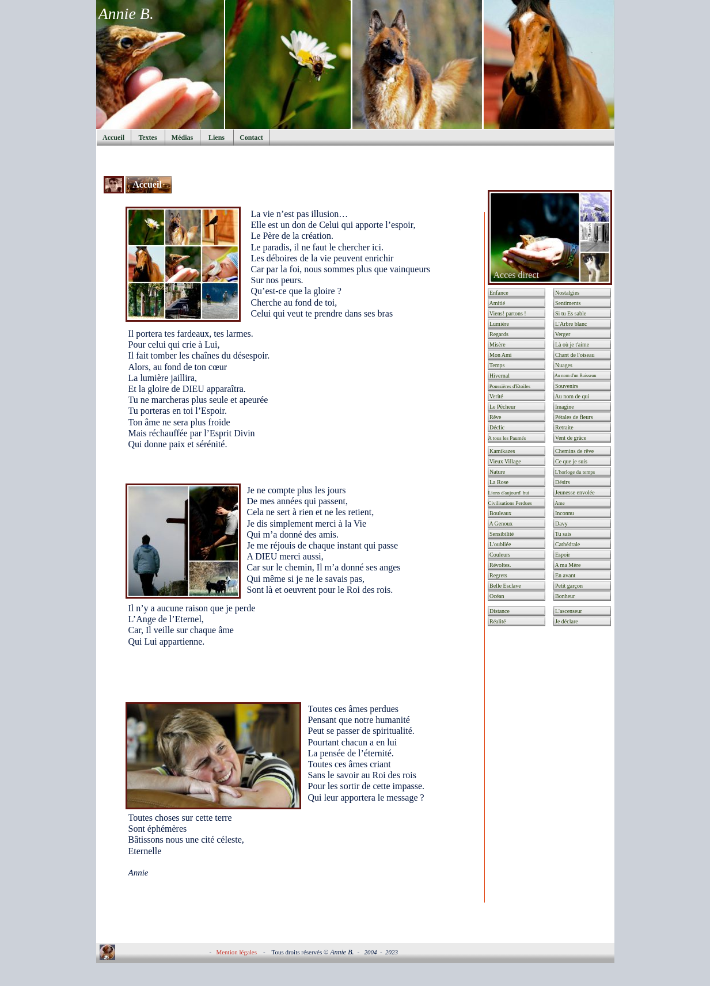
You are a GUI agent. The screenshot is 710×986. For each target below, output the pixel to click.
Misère (497, 344)
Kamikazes (501, 451)
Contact (251, 138)
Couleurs (499, 554)
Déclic (496, 427)
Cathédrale (567, 544)
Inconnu (564, 513)
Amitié (497, 303)
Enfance (498, 293)
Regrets (497, 575)
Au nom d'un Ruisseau (577, 375)
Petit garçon (568, 586)
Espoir (564, 554)
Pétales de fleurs (573, 417)
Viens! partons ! (507, 313)
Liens (216, 138)
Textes (147, 138)
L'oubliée (499, 544)
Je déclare (566, 621)
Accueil (148, 184)
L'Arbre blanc (570, 324)
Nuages (563, 365)
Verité (495, 396)
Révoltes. (499, 565)
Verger (562, 334)
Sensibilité (501, 534)
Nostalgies (567, 293)
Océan (496, 596)
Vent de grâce (570, 438)
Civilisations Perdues (510, 503)
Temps (496, 365)
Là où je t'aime (574, 344)
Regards (498, 334)
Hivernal (499, 375)
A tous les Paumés (507, 438)
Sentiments (567, 303)
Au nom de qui (572, 396)
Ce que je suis (570, 461)
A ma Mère (567, 565)
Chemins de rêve (574, 451)
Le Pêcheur (502, 406)
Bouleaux (500, 513)
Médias (182, 138)
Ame (559, 503)
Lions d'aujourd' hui (509, 493)
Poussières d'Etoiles (509, 386)
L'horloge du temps (574, 472)
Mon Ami (500, 355)
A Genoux (500, 523)
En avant (565, 575)
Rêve (495, 417)
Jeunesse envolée (574, 492)
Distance (499, 611)
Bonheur (564, 596)
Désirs (562, 482)
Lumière (498, 324)
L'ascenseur (568, 611)
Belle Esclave (504, 586)
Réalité (497, 621)
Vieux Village (504, 461)
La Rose (498, 482)
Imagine (564, 406)
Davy (561, 523)
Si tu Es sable (570, 313)
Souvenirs (566, 386)
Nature (497, 472)
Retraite (564, 427)
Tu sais (563, 534)
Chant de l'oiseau (574, 355)
